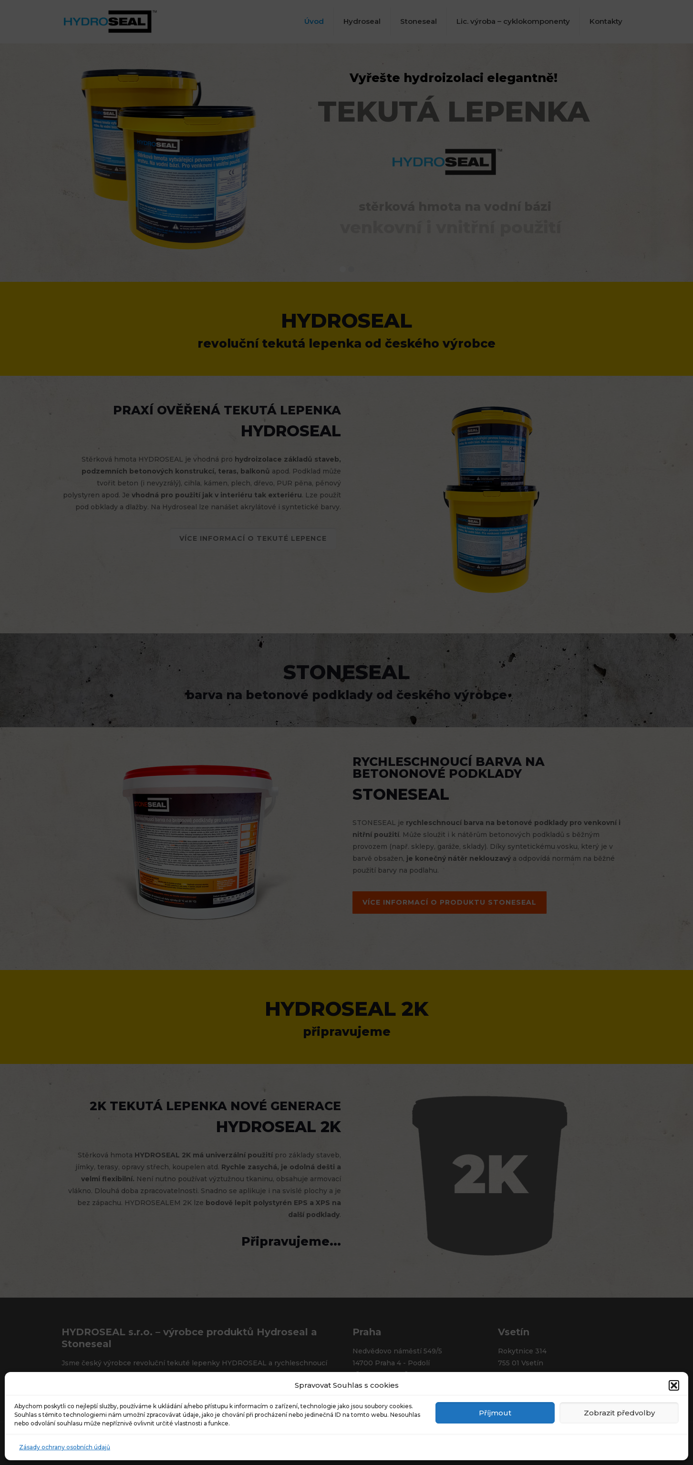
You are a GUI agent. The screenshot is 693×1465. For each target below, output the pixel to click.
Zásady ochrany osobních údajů (64, 1447)
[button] (674, 1385)
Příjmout (495, 1412)
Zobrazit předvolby (619, 1412)
